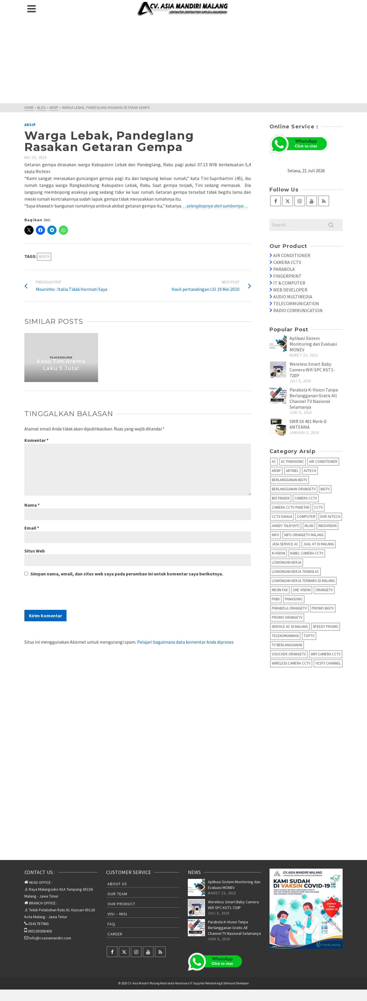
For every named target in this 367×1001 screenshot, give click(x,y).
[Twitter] (287, 200)
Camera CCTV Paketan (290, 507)
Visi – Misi (117, 913)
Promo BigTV (323, 608)
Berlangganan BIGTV (289, 479)
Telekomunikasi (285, 635)
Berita (44, 256)
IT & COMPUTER (289, 283)
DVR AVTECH (330, 516)
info (275, 534)
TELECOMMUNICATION (296, 303)
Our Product (121, 903)
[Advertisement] (183, 60)
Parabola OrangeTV (289, 608)
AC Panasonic (292, 461)
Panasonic (294, 599)
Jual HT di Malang (318, 544)
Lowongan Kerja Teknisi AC (295, 571)
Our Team (117, 893)
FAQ (111, 923)
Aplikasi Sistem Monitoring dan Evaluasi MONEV (313, 343)
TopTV (309, 635)
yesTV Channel (328, 663)
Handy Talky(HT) (286, 525)
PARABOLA (284, 269)
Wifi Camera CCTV (326, 654)
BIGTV (325, 489)
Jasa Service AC (285, 544)
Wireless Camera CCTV (291, 663)
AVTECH (310, 470)
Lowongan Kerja (286, 562)
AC (274, 461)
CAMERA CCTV (287, 262)
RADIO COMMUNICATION (298, 310)
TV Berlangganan (287, 644)
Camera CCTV (305, 498)
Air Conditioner (323, 461)
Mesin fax (280, 589)
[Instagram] (299, 200)
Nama (32, 505)
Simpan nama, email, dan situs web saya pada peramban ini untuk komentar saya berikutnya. (126, 574)
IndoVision (327, 525)
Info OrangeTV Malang (304, 534)
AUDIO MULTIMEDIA (292, 296)
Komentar (36, 440)
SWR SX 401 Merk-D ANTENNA (308, 424)
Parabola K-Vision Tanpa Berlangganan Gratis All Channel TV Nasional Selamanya (314, 398)
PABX (276, 599)
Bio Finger (281, 498)
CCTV (318, 507)
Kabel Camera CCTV (306, 553)
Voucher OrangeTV (289, 654)
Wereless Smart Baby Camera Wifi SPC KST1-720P (312, 369)
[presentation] (68, 596)
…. (214, 206)
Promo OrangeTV (287, 617)
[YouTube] (311, 200)
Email (31, 528)
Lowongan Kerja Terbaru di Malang (303, 580)
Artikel (292, 470)
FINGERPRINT (287, 276)
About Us (117, 883)
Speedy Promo (325, 626)
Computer (306, 516)
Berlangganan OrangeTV (294, 489)
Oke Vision (302, 589)
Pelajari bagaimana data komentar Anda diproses (185, 642)
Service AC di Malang (290, 626)
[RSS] (323, 200)
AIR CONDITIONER (291, 255)
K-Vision (278, 553)
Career (115, 934)
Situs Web (34, 551)
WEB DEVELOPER (290, 290)
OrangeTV (324, 589)
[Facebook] (275, 200)
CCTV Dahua (282, 516)
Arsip (30, 124)
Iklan (308, 525)
